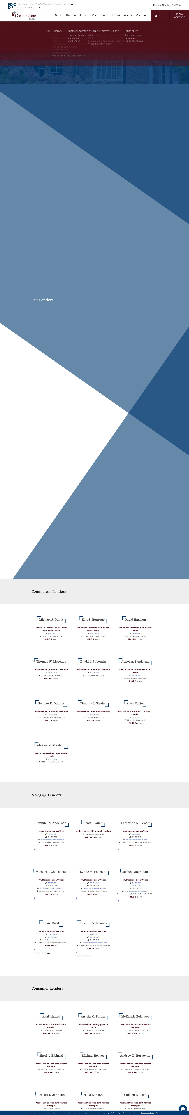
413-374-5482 (52, 934)
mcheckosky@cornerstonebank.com (52, 888)
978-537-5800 (94, 934)
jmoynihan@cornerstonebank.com (136, 891)
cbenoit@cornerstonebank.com (136, 840)
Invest (84, 15)
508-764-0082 (52, 937)
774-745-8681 (52, 834)
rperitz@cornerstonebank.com (53, 940)
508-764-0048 (136, 886)
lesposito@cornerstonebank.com (95, 888)
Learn (116, 15)
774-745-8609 (136, 717)
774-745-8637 (136, 633)
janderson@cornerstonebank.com (52, 840)
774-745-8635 (94, 673)
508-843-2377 (136, 834)
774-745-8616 (52, 673)
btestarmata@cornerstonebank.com (95, 943)
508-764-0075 (52, 714)
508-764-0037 (94, 937)
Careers (141, 15)
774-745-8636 (52, 633)
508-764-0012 (52, 883)
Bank (58, 15)
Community (100, 15)
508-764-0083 (136, 675)
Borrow (71, 15)
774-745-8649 (94, 714)
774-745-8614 (94, 633)
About (128, 15)
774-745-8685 (94, 883)
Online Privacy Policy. (147, 1113)
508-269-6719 (136, 883)
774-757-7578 (52, 759)
